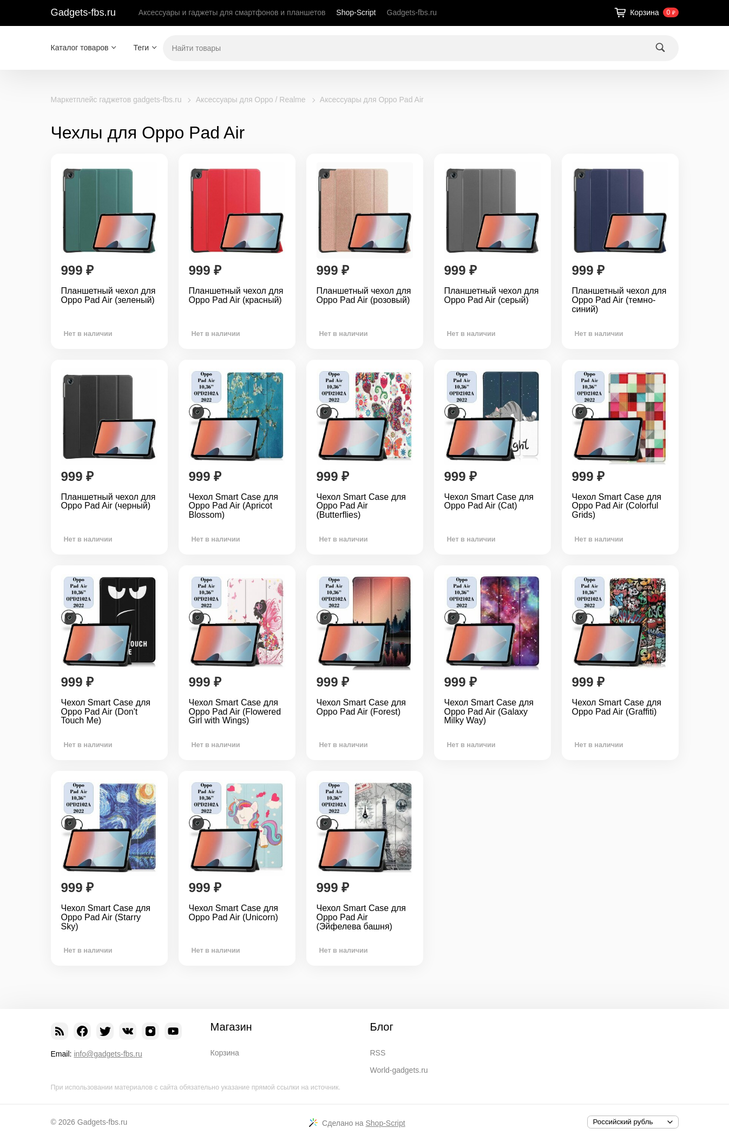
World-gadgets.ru (399, 1070)
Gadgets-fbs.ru (83, 12)
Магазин (231, 1026)
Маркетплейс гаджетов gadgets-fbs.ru (116, 99)
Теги (141, 47)
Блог (381, 1026)
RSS (378, 1052)
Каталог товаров (80, 47)
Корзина (225, 1052)
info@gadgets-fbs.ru (108, 1054)
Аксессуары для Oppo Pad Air (372, 99)
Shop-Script (356, 12)
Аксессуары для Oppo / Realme (251, 99)
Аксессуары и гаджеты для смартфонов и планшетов (232, 12)
